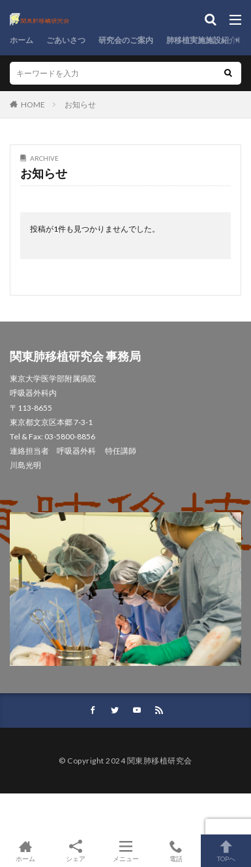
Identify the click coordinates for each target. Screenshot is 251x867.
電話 (176, 851)
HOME (33, 104)
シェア (75, 851)
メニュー (125, 851)
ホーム (21, 40)
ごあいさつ (65, 40)
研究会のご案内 (125, 40)
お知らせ (80, 104)
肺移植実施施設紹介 (201, 40)
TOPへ (226, 851)
